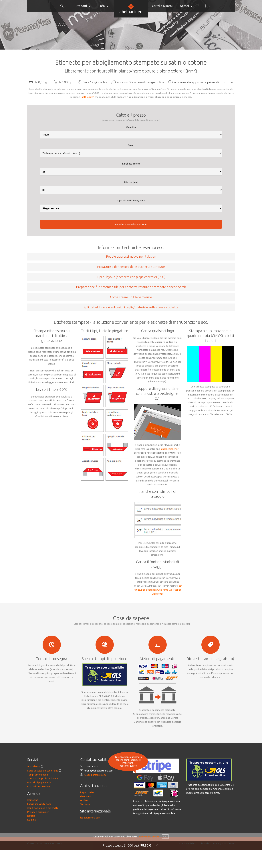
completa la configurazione (131, 224)
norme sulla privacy (149, 836)
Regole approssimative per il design (131, 256)
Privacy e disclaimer (38, 811)
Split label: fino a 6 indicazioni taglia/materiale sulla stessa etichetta (131, 307)
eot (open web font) (157, 589)
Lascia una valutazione (39, 803)
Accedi (184, 5)
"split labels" (87, 96)
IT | (204, 5)
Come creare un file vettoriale (131, 297)
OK (165, 836)
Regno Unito (87, 792)
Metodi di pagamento (39, 782)
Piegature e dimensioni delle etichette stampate (131, 266)
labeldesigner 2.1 (170, 448)
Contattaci (32, 799)
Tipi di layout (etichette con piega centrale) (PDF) (131, 277)
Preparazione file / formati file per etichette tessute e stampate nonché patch (131, 287)
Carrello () (162, 5)
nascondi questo (128, 766)
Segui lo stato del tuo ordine (42, 770)
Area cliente (33, 766)
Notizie (31, 815)
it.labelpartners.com (95, 774)
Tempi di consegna (37, 774)
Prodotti (81, 5)
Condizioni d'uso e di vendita (42, 807)
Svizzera (85, 804)
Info (102, 5)
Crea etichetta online (38, 786)
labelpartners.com (90, 817)
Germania (85, 796)
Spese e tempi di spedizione (43, 778)
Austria (84, 800)
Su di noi (31, 819)
